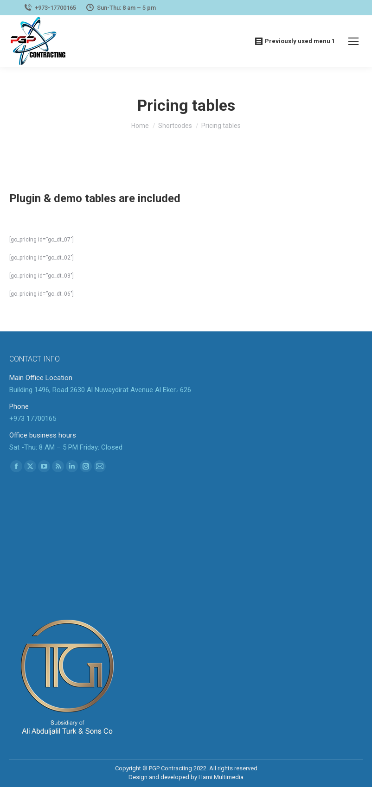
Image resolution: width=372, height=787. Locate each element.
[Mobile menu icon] (353, 41)
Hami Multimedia (221, 777)
